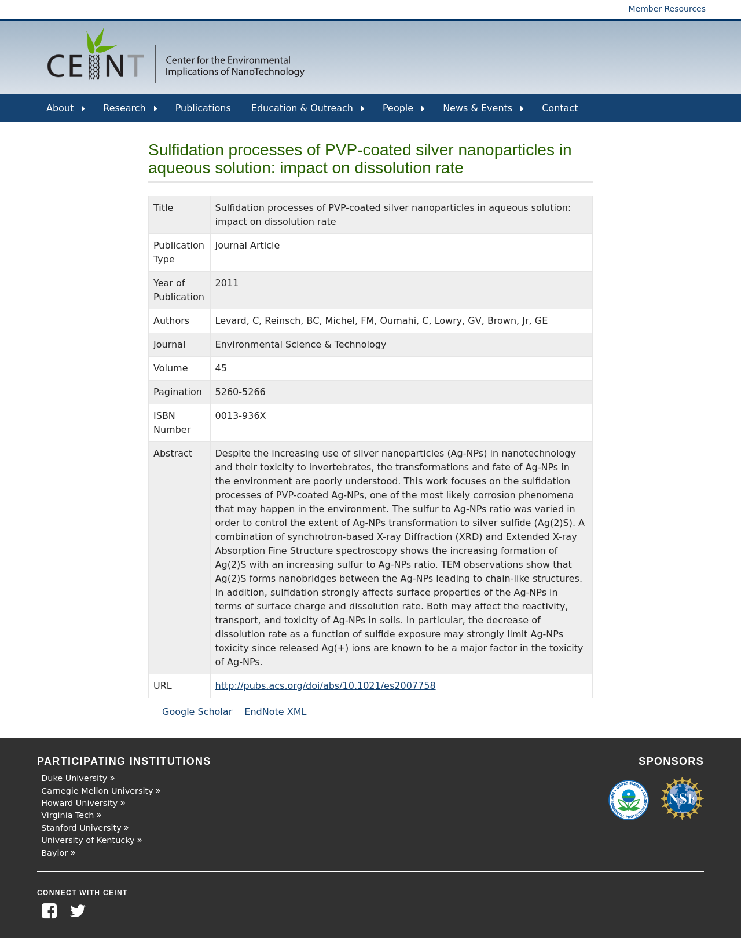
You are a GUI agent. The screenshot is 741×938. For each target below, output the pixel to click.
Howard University (79, 803)
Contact (560, 108)
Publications (203, 108)
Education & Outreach (308, 112)
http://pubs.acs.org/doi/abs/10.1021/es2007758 (325, 685)
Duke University (74, 778)
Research (130, 112)
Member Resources (667, 8)
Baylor (54, 852)
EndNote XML (275, 711)
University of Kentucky (87, 840)
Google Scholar (197, 711)
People (404, 112)
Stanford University (81, 828)
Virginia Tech (67, 815)
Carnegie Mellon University (97, 790)
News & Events (483, 112)
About (65, 112)
